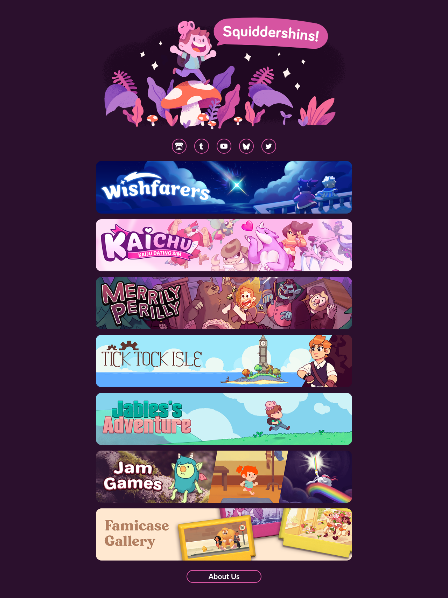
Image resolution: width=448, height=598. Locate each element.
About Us (223, 576)
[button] (246, 146)
